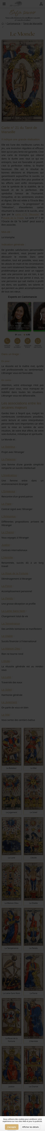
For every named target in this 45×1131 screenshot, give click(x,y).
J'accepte (11, 1127)
